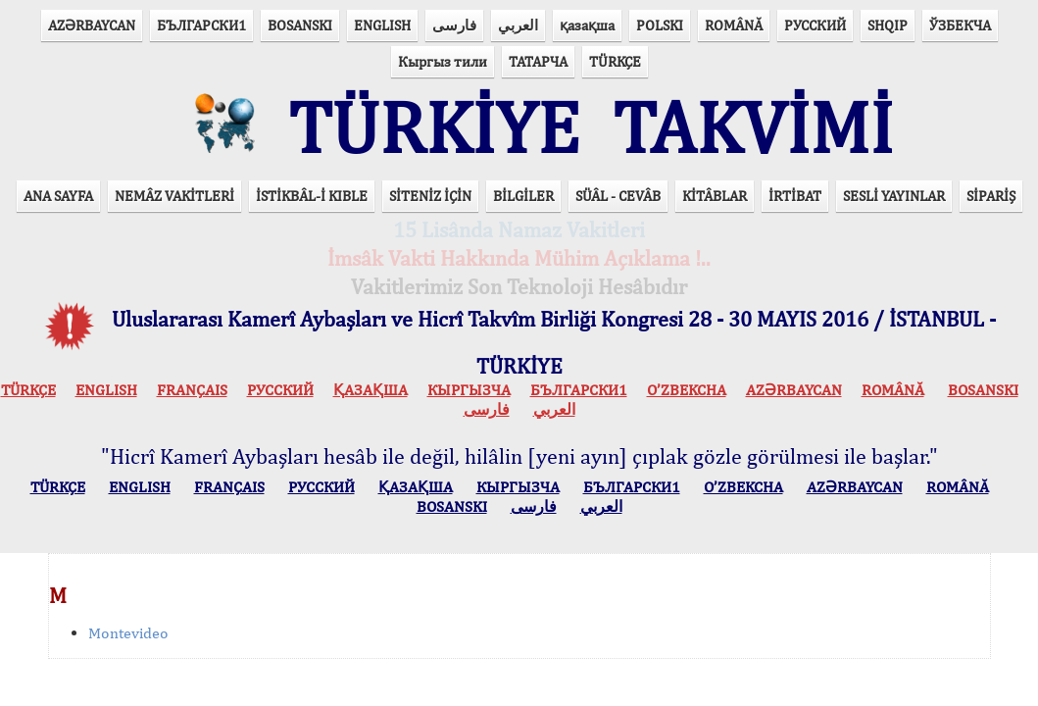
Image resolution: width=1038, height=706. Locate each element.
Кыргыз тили (442, 61)
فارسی (454, 25)
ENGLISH (382, 25)
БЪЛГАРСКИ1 (201, 25)
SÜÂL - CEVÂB (618, 195)
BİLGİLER (523, 195)
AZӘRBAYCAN (91, 25)
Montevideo (128, 633)
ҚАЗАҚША (370, 389)
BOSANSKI (300, 25)
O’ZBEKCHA (686, 389)
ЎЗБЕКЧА (960, 25)
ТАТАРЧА (538, 61)
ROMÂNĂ (734, 25)
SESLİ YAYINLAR (894, 195)
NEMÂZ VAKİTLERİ (174, 195)
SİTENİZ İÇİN (430, 195)
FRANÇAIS (192, 389)
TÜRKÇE (615, 61)
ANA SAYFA (58, 195)
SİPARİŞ (990, 195)
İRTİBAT (794, 195)
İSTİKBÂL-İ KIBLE (312, 195)
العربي (518, 25)
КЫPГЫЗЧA (469, 389)
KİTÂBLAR (714, 195)
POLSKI (659, 25)
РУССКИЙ (815, 25)
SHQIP (887, 25)
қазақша (587, 25)
